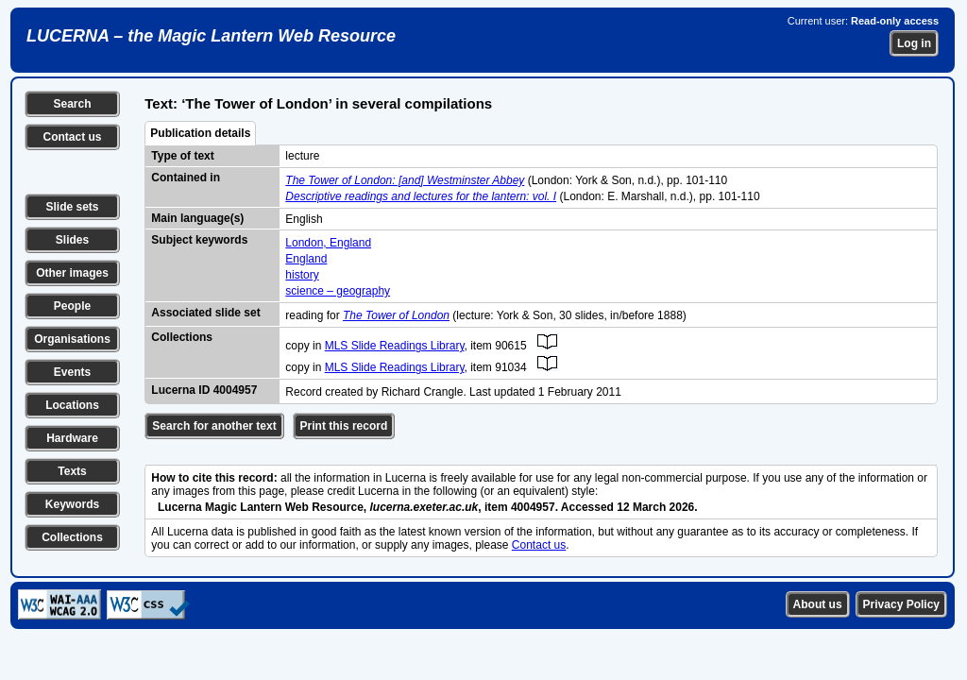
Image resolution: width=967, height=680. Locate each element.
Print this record (344, 426)
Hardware (72, 438)
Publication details (200, 133)
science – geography (337, 291)
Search (72, 103)
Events (72, 372)
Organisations (72, 339)
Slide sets (71, 206)
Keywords (72, 504)
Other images (72, 273)
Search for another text (214, 426)
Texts (72, 471)
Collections (72, 537)
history (301, 274)
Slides (72, 239)
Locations (72, 405)
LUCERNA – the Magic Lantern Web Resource (211, 35)
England (306, 258)
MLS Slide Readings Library (395, 345)
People (72, 306)
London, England (328, 242)
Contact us (71, 137)
